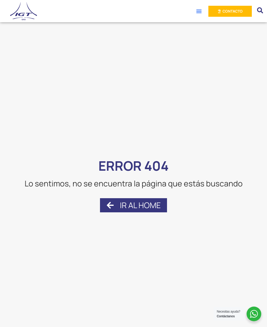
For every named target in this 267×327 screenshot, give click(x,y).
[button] (198, 11)
